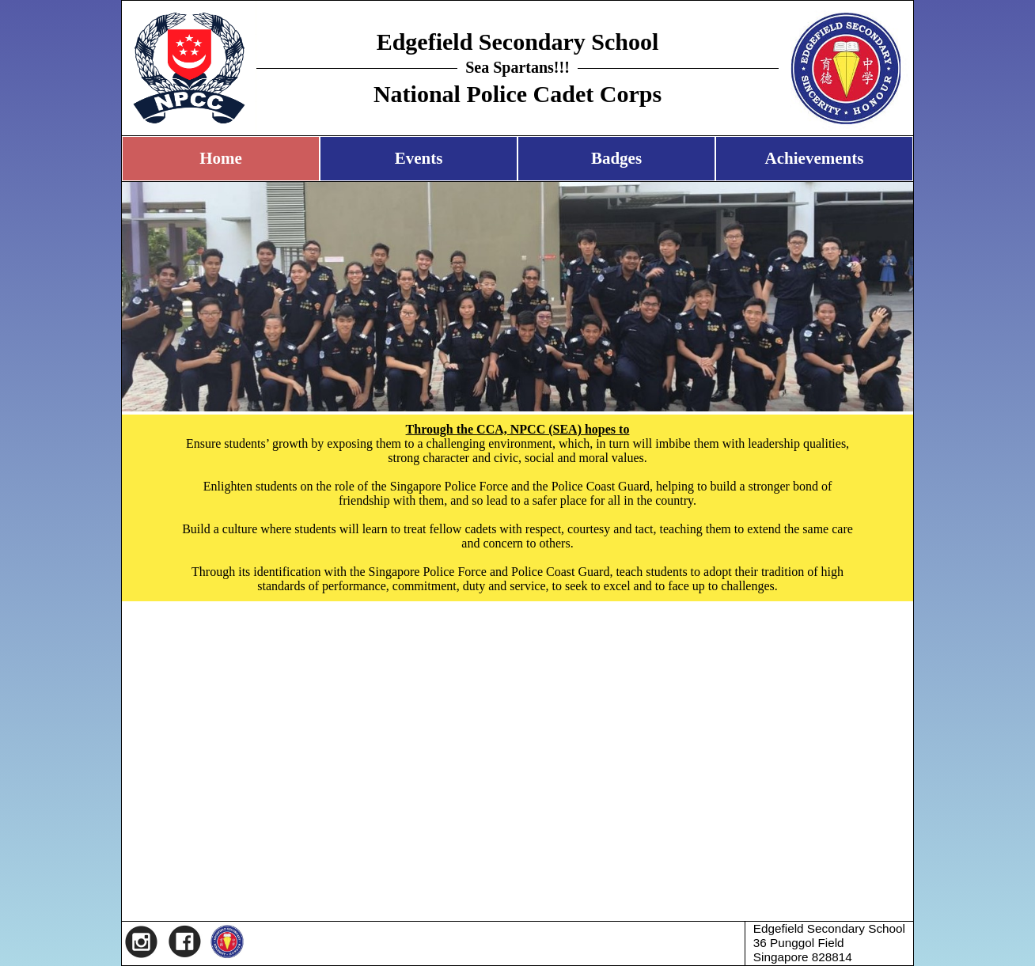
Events (419, 158)
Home (220, 158)
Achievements (814, 158)
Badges (616, 158)
